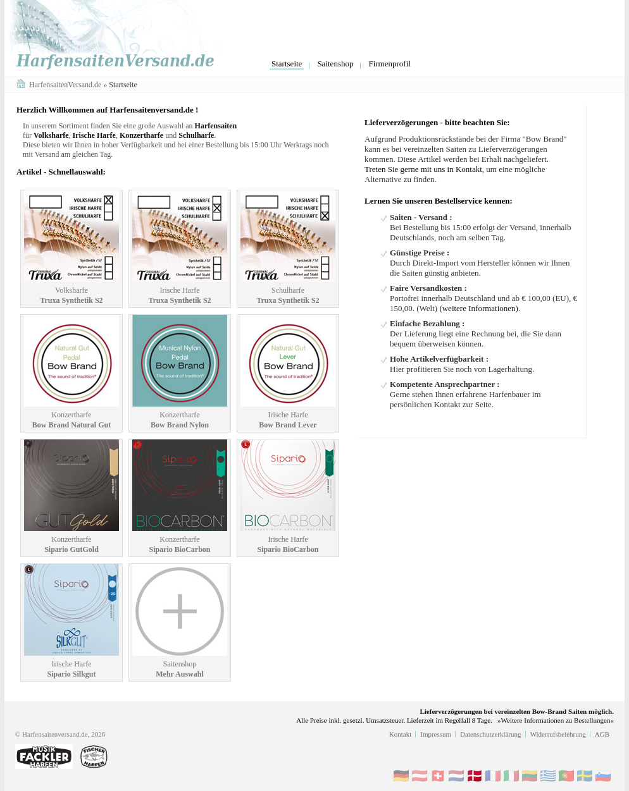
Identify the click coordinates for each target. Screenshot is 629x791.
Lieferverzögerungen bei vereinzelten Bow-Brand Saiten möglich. (517, 711)
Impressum (435, 734)
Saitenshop (335, 63)
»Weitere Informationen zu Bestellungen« (555, 720)
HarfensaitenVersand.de (66, 84)
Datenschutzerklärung (490, 734)
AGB (602, 734)
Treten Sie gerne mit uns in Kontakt (423, 169)
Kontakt (400, 734)
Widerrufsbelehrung (558, 734)
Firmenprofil (389, 63)
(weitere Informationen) (478, 308)
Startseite (286, 63)
